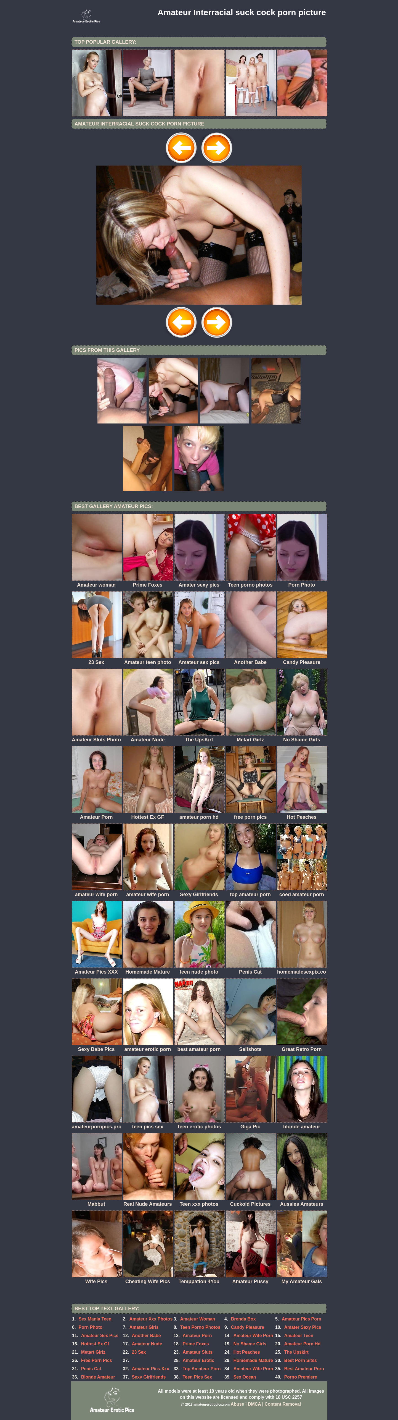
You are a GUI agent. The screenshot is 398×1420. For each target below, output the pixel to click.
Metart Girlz (93, 1352)
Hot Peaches (247, 1352)
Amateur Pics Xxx (150, 1368)
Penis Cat (91, 1368)
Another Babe (146, 1335)
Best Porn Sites (300, 1360)
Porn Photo (90, 1327)
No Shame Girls (250, 1343)
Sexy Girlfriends (149, 1377)
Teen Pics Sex (197, 1377)
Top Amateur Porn (202, 1368)
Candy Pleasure (247, 1327)
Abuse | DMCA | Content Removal (266, 1404)
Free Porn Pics (96, 1360)
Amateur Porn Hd (302, 1343)
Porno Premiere (300, 1377)
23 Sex (139, 1352)
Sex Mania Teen (95, 1319)
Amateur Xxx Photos (151, 1319)
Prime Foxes (196, 1343)
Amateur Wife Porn (253, 1368)
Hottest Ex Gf (95, 1343)
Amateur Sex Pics (99, 1335)
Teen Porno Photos (200, 1327)
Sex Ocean (245, 1377)
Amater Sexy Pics (302, 1327)
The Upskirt (296, 1352)
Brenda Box (243, 1319)
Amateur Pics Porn (301, 1319)
